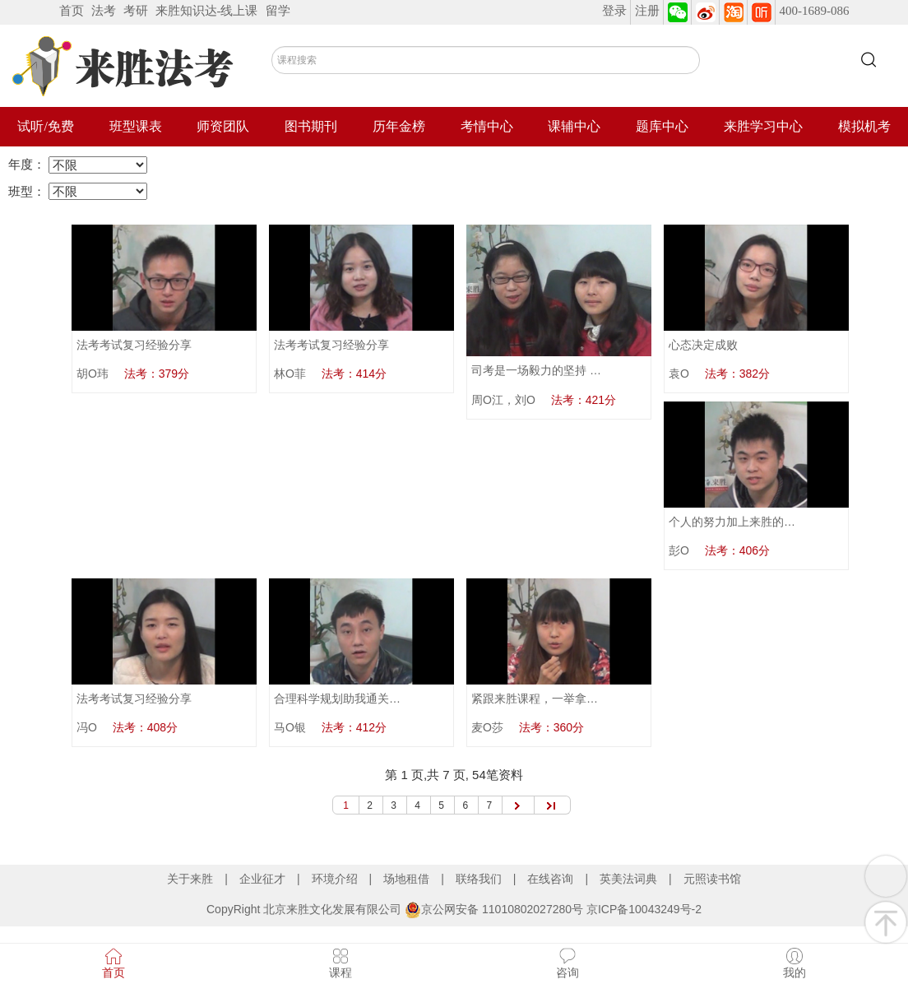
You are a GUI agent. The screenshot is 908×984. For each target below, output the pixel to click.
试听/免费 (45, 126)
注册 (647, 10)
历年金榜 (399, 126)
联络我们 (479, 878)
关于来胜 (190, 878)
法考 (103, 10)
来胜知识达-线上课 (206, 10)
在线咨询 (550, 878)
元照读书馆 (712, 878)
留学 (278, 10)
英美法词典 (628, 878)
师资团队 (223, 126)
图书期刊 (311, 126)
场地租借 (406, 878)
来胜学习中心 (763, 126)
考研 (135, 10)
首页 (71, 10)
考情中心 (487, 126)
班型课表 (135, 126)
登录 (614, 10)
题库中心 (662, 126)
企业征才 (262, 878)
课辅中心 (574, 126)
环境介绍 (335, 878)
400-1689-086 (815, 10)
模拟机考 (864, 126)
